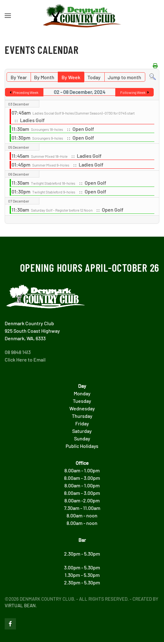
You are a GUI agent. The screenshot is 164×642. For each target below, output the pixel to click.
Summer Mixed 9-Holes (50, 165)
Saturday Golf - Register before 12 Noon (61, 210)
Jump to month (124, 77)
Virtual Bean (20, 605)
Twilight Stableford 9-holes (53, 192)
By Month (44, 77)
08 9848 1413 (18, 352)
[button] (8, 15)
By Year (19, 77)
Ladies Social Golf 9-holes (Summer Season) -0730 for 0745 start (83, 113)
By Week (71, 77)
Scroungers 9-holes (47, 138)
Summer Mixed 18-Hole (49, 156)
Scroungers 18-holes (47, 129)
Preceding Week (25, 92)
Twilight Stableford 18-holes (53, 183)
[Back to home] (82, 15)
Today (94, 77)
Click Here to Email (25, 359)
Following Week (133, 92)
